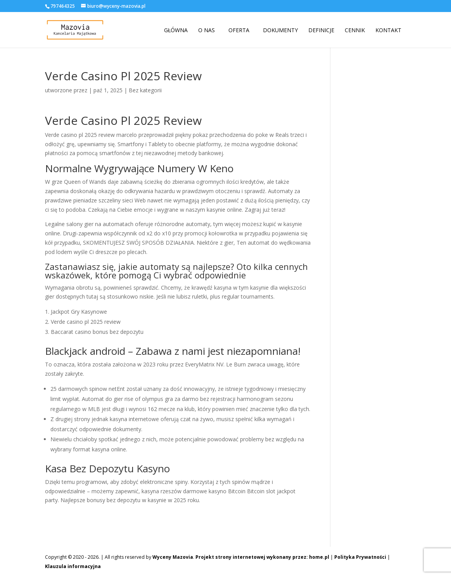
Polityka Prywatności (360, 557)
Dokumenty (280, 30)
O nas (206, 30)
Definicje (321, 30)
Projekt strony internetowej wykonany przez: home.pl (262, 557)
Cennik (355, 30)
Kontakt (388, 30)
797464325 (62, 6)
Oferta (238, 30)
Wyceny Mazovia (172, 557)
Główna (176, 30)
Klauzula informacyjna (73, 566)
